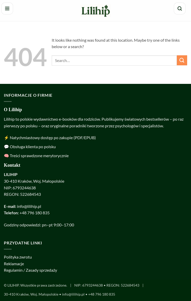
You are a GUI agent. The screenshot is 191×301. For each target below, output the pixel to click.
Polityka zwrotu (18, 256)
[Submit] (182, 60)
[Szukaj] (180, 8)
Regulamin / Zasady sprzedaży (30, 270)
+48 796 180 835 (35, 212)
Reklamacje (14, 263)
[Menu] (7, 8)
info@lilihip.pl (29, 206)
